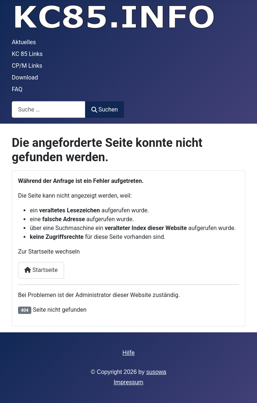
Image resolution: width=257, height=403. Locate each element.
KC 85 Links (27, 53)
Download (25, 77)
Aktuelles (24, 42)
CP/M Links (27, 65)
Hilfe (128, 352)
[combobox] (48, 109)
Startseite (41, 269)
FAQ (17, 89)
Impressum (129, 382)
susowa (156, 372)
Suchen (104, 109)
